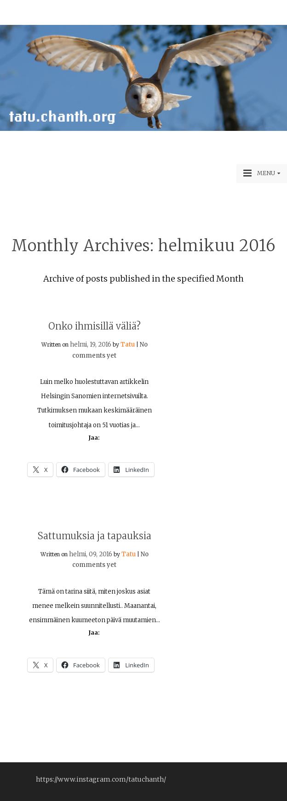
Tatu (128, 344)
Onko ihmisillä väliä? (94, 326)
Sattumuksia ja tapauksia (94, 536)
